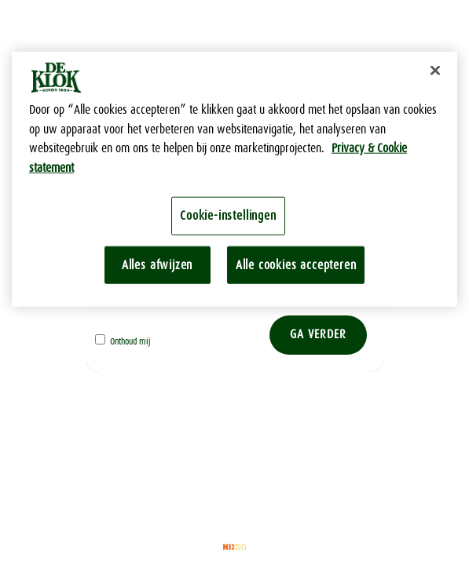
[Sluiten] (435, 70)
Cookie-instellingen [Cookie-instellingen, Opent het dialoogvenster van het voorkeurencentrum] (228, 215)
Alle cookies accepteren (296, 264)
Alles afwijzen (157, 264)
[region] (234, 179)
